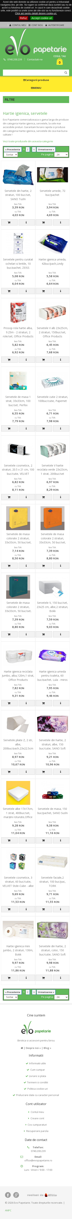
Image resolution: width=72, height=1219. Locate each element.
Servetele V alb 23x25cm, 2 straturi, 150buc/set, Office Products (52, 332)
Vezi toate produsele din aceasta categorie (28, 141)
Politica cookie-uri (37, 1088)
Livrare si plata (37, 1076)
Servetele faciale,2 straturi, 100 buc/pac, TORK (52, 882)
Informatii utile (37, 1063)
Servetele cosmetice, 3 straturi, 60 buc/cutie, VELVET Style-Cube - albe (18, 882)
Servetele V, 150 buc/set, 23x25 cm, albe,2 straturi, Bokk (52, 607)
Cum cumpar (37, 1069)
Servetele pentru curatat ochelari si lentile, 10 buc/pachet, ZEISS (18, 263)
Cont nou (35, 25)
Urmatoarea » (46, 149)
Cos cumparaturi (37, 1124)
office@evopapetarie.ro (38, 1160)
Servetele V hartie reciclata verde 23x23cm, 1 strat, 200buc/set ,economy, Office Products (52, 474)
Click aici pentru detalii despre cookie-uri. (36, 13)
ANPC (8, 1210)
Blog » (47, 1048)
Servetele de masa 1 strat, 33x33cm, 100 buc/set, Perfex (18, 401)
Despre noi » (33, 1048)
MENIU (36, 88)
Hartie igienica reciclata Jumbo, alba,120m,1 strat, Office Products (18, 676)
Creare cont (37, 1118)
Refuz (23, 18)
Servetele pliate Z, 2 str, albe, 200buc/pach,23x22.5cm (18, 744)
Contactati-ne (35, 59)
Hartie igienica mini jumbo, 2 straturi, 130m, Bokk (18, 950)
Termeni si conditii (37, 1082)
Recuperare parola (37, 1131)
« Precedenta (12, 149)
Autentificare (54, 25)
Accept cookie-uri (41, 18)
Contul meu (17, 25)
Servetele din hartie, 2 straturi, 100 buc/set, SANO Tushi (18, 195)
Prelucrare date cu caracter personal (37, 1095)
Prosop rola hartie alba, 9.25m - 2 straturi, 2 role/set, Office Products (18, 332)
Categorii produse (36, 80)
